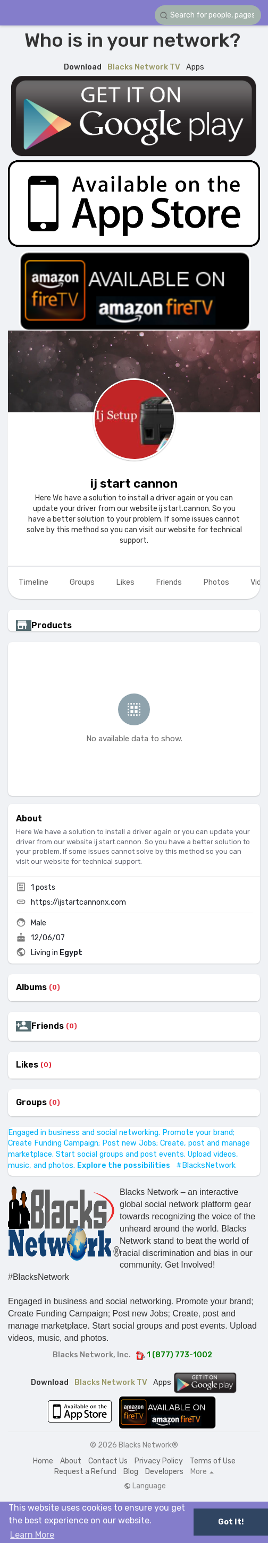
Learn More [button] (32, 1535)
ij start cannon (134, 483)
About (70, 1461)
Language (145, 1486)
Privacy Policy (159, 1461)
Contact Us (108, 1461)
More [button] (202, 1472)
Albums (31, 987)
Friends (47, 1026)
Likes (27, 1065)
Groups (31, 1102)
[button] (208, 15)
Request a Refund (85, 1471)
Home (43, 1461)
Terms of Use (213, 1461)
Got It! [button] (231, 1522)
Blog (130, 1471)
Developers (164, 1471)
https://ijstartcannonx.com (78, 902)
